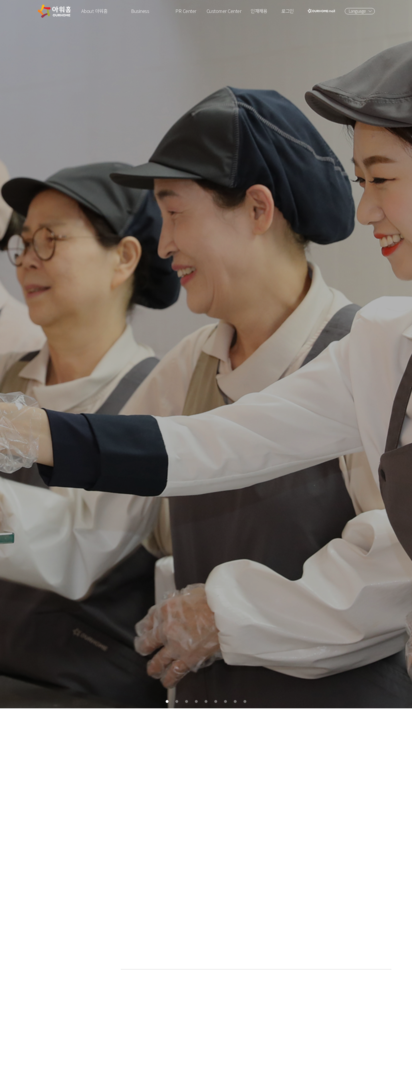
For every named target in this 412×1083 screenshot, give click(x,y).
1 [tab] (153, 1074)
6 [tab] (219, 1074)
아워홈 (54, 11)
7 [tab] (232, 1074)
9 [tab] (258, 1074)
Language (357, 11)
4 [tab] (193, 1074)
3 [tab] (180, 1074)
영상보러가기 (371, 980)
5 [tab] (206, 1074)
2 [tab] (166, 1074)
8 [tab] (245, 1074)
